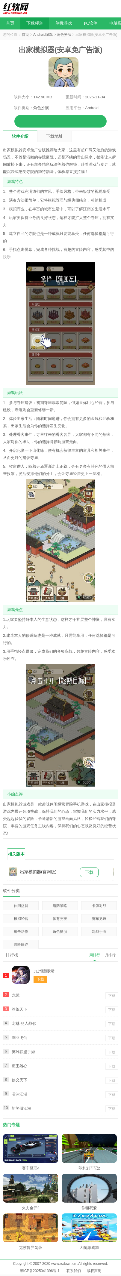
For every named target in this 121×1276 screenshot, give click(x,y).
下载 (89, 872)
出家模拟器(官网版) (38, 871)
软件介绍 (20, 136)
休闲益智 (21, 906)
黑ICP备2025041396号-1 (40, 1271)
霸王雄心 (19, 1066)
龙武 (15, 995)
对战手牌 (99, 931)
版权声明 (94, 1271)
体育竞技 (60, 919)
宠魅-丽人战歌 (24, 1023)
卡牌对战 (99, 906)
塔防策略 (60, 906)
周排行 (94, 955)
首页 (10, 23)
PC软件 (90, 23)
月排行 (110, 955)
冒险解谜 (21, 944)
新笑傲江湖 (21, 1108)
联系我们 (73, 1271)
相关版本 (16, 854)
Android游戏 (43, 34)
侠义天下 (19, 1080)
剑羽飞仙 (19, 1037)
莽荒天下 (19, 1009)
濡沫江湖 (19, 1094)
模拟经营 (21, 919)
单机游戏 (63, 23)
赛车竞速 (99, 919)
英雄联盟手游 (23, 1051)
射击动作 (21, 931)
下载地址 (54, 136)
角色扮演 (64, 34)
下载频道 (34, 23)
